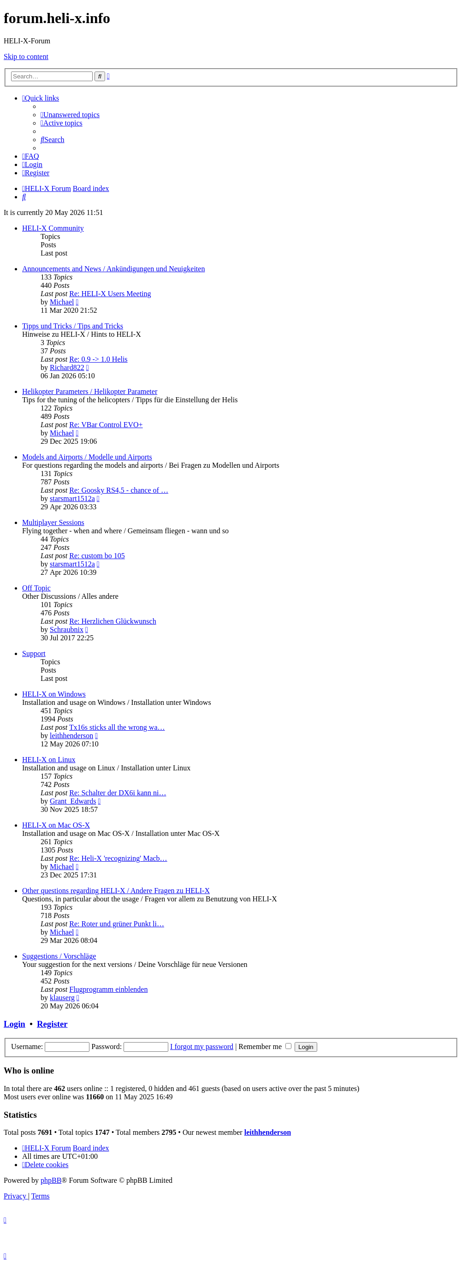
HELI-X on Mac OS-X (56, 825)
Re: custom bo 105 (96, 556)
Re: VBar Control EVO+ (105, 425)
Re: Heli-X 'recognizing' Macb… (118, 858)
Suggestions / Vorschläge (59, 956)
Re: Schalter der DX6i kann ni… (117, 793)
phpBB (51, 1180)
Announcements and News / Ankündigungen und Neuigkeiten (113, 269)
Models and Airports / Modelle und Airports (87, 457)
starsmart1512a (72, 498)
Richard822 (67, 367)
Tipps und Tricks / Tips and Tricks (72, 326)
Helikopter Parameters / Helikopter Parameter (89, 391)
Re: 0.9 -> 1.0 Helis (98, 359)
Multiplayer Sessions (53, 522)
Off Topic (36, 588)
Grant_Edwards (73, 801)
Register (52, 1024)
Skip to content (26, 56)
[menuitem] (70, 115)
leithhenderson (71, 735)
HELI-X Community (53, 228)
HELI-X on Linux (49, 759)
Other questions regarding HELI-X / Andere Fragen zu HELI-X (116, 890)
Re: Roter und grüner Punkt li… (116, 924)
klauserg (62, 998)
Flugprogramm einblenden (108, 989)
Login (14, 1024)
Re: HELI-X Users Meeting (110, 294)
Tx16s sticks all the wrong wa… (117, 727)
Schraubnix (66, 629)
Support (34, 653)
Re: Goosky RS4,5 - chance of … (118, 490)
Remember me (264, 1046)
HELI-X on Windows (54, 694)
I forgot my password (201, 1046)
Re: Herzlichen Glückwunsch (112, 621)
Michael (62, 302)
